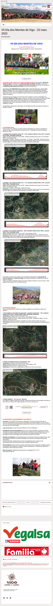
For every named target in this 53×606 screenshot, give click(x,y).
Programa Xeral (15, 48)
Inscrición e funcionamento (35, 48)
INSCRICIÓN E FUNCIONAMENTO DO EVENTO (17, 419)
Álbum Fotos (7, 506)
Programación (26, 78)
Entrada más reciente (9, 502)
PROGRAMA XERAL (9, 127)
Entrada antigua (45, 502)
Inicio (28, 502)
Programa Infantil (24, 48)
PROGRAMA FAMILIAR (10, 307)
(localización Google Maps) (30, 86)
